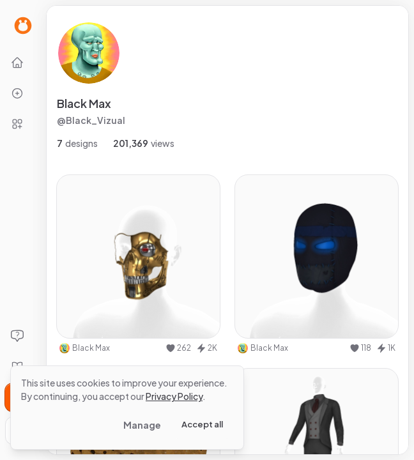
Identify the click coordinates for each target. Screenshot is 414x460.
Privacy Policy (174, 396)
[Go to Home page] (23, 25)
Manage (142, 425)
